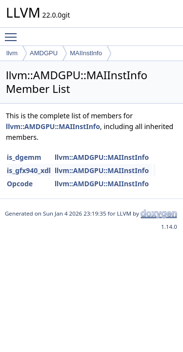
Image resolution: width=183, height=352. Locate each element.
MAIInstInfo (86, 53)
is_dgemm (24, 157)
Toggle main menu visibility (13, 33)
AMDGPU (44, 53)
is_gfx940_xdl (29, 170)
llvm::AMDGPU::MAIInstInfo (53, 126)
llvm (12, 53)
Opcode (20, 183)
